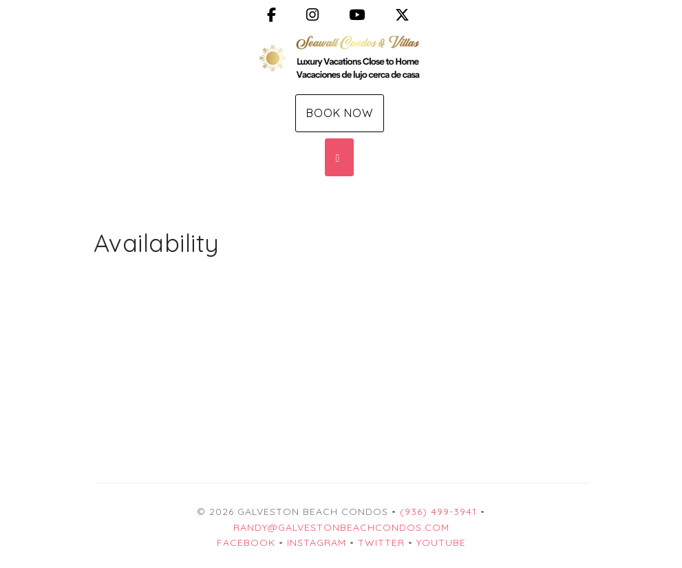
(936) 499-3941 (438, 511)
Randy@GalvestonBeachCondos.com (341, 527)
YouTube (441, 542)
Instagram (316, 542)
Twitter (381, 542)
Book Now (339, 113)
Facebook (246, 542)
